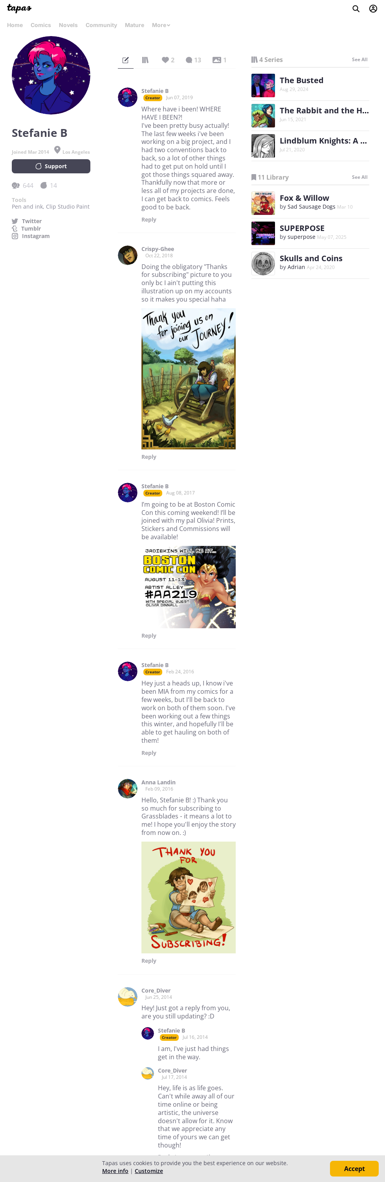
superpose (301, 236)
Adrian (296, 267)
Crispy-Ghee (157, 249)
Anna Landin (158, 782)
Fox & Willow (304, 198)
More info (115, 1171)
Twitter (32, 221)
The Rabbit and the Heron (330, 110)
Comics (41, 25)
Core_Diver (155, 990)
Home (15, 25)
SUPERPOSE (302, 228)
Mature (134, 25)
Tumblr (31, 228)
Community (101, 25)
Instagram (36, 236)
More (161, 25)
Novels (68, 25)
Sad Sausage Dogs (312, 206)
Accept (354, 1168)
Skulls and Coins (311, 258)
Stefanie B (155, 91)
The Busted (302, 80)
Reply (148, 219)
